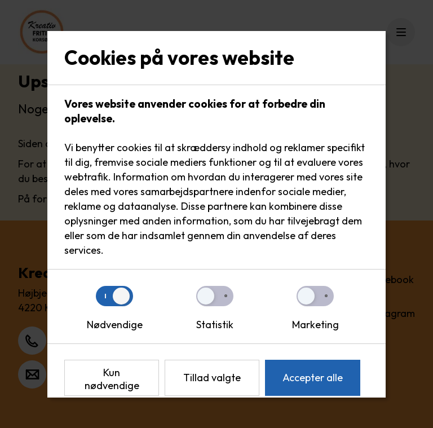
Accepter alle (312, 377)
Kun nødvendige (112, 379)
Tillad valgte (212, 377)
